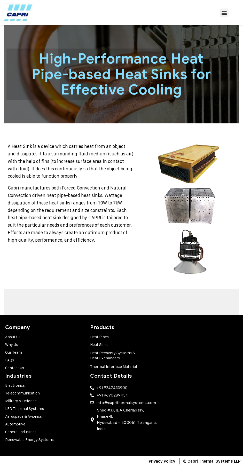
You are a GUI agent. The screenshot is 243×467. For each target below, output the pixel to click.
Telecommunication (22, 393)
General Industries (20, 431)
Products (102, 327)
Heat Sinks (99, 344)
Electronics (15, 385)
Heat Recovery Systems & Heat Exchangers (112, 355)
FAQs (9, 360)
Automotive (15, 424)
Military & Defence (21, 400)
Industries (18, 376)
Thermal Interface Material (113, 366)
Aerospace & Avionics (23, 416)
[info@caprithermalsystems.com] (92, 403)
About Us (12, 336)
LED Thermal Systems (24, 408)
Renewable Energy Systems (29, 439)
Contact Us (14, 367)
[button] (224, 13)
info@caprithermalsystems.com (126, 402)
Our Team (13, 352)
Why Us (11, 344)
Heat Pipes (99, 336)
